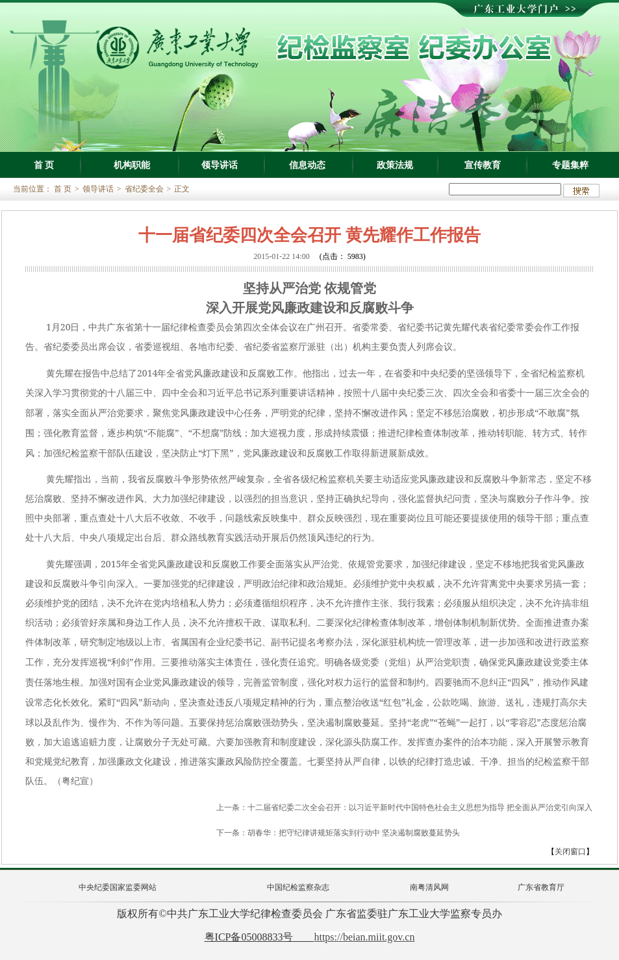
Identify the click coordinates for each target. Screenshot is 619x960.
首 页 (44, 165)
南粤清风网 (429, 887)
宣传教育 (482, 165)
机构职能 (132, 165)
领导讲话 (219, 165)
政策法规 (395, 165)
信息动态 (307, 165)
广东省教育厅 (541, 887)
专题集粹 (570, 165)
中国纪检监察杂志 (298, 887)
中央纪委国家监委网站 (118, 887)
